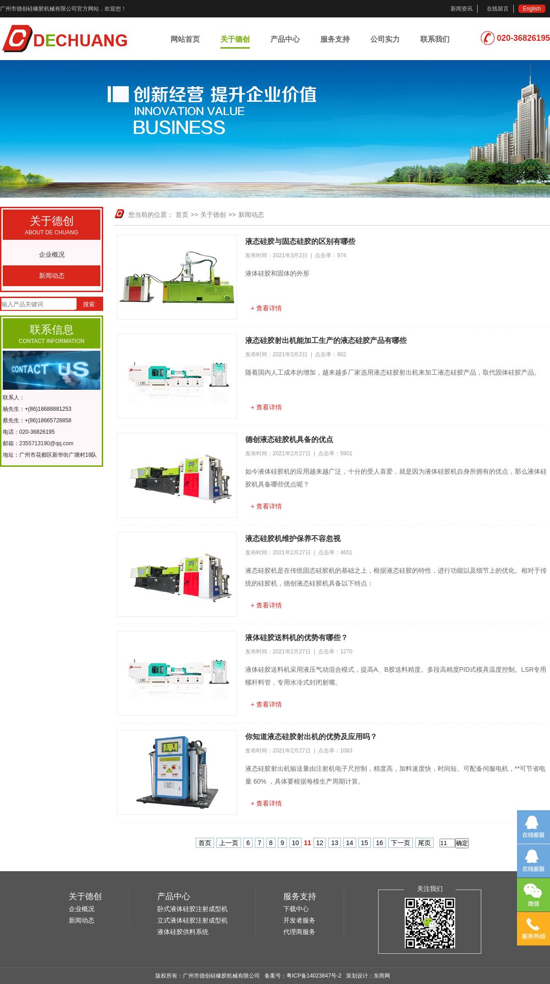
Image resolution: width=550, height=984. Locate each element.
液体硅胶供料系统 (183, 931)
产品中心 (285, 39)
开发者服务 (299, 920)
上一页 (228, 842)
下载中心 (296, 908)
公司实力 (385, 39)
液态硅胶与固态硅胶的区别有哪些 (300, 241)
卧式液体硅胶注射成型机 (192, 908)
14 (349, 842)
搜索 (89, 304)
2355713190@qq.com (46, 443)
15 (364, 842)
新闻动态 (52, 275)
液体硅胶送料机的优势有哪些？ (296, 637)
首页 (182, 214)
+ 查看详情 (266, 308)
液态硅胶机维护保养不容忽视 (293, 538)
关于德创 (235, 39)
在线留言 (498, 9)
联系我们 (435, 39)
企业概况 (52, 254)
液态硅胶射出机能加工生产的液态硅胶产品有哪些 (326, 340)
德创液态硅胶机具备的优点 (289, 439)
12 (320, 842)
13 (334, 842)
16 (379, 842)
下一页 (400, 842)
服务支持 (335, 39)
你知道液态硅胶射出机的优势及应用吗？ (311, 737)
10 (295, 842)
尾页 (424, 842)
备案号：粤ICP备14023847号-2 (302, 976)
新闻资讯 (462, 9)
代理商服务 (299, 931)
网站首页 (185, 39)
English (532, 9)
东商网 (382, 976)
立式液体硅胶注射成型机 (192, 920)
